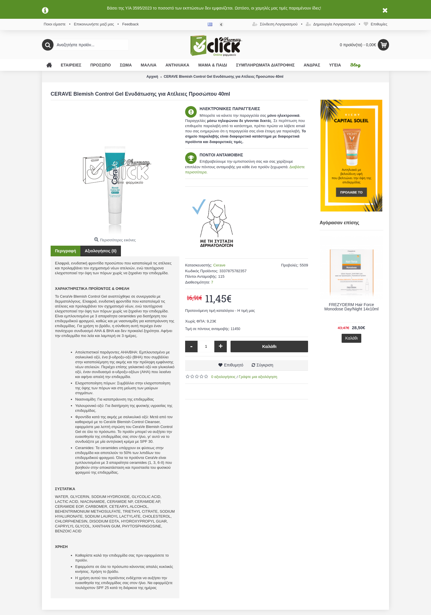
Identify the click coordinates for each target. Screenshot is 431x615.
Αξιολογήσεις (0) (101, 251)
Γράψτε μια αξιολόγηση (258, 377)
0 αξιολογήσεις (223, 377)
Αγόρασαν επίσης (339, 222)
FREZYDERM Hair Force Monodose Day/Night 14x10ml (351, 306)
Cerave (219, 265)
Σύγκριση (265, 365)
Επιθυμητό (233, 365)
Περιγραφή (65, 251)
